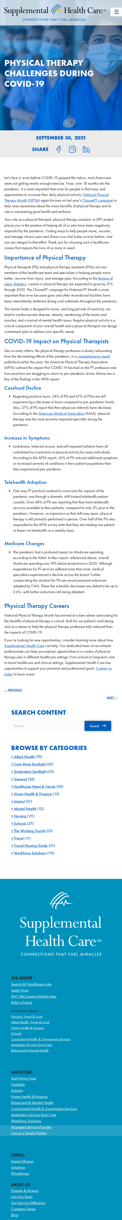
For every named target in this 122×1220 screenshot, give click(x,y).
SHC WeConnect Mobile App (33, 996)
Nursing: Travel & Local (26, 1016)
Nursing (20, 815)
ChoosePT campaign (97, 200)
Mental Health (25, 808)
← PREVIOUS (13, 690)
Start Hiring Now (23, 1078)
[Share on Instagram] (70, 149)
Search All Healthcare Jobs (31, 984)
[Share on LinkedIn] (83, 149)
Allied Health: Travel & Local (30, 1022)
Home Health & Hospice (33, 793)
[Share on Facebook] (56, 149)
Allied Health (24, 756)
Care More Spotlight (30, 764)
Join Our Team (21, 1196)
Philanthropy (20, 1173)
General (20, 779)
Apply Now (19, 990)
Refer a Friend (21, 1002)
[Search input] (46, 726)
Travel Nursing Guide (31, 845)
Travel (19, 838)
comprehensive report (94, 356)
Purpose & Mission (24, 1190)
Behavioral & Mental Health (30, 1050)
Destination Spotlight (30, 771)
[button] (98, 726)
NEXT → (112, 698)
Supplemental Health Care (24, 645)
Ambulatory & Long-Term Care (31, 1044)
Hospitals (18, 1084)
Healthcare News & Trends (34, 786)
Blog (14, 1214)
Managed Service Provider (31, 1126)
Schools (20, 823)
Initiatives (18, 1167)
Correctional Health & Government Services (40, 1039)
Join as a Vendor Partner (29, 1132)
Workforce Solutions (30, 852)
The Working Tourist (29, 830)
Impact (19, 801)
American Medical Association (61, 413)
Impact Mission (22, 1161)
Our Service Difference (28, 1202)
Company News (23, 1208)
